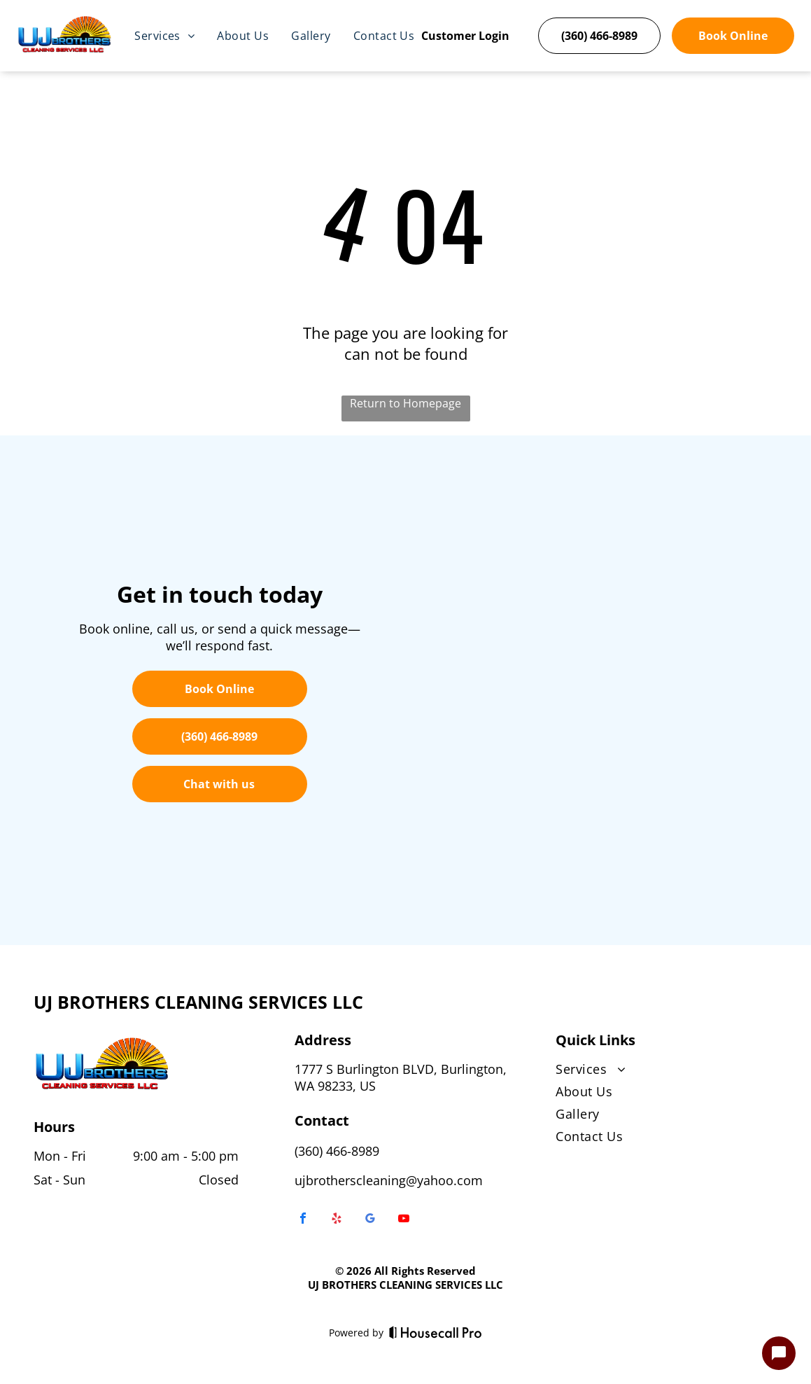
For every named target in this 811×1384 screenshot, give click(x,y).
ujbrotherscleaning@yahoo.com (389, 1180)
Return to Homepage (405, 403)
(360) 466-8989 (337, 1150)
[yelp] (336, 1220)
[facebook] (303, 1220)
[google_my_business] (370, 1220)
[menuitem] (164, 36)
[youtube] (403, 1220)
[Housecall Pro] (435, 1332)
